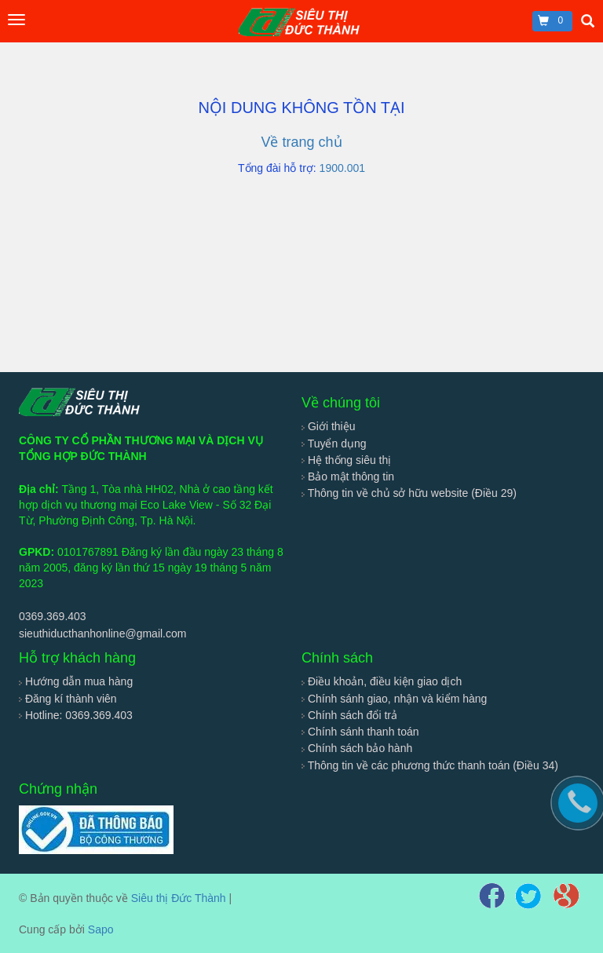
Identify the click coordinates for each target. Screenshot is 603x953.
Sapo (101, 929)
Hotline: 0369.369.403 (76, 715)
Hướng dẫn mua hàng (76, 681)
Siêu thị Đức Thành (178, 898)
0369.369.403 (52, 616)
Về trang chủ (301, 142)
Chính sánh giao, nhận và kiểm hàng (394, 698)
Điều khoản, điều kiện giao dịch (382, 681)
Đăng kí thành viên (68, 698)
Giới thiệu (328, 426)
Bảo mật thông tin (348, 476)
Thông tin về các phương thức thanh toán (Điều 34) (430, 765)
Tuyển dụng (334, 443)
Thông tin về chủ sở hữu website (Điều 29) (409, 493)
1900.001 (342, 168)
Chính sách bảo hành (357, 748)
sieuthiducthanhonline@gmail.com (102, 633)
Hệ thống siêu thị (346, 460)
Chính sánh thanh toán (360, 731)
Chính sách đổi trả (349, 715)
